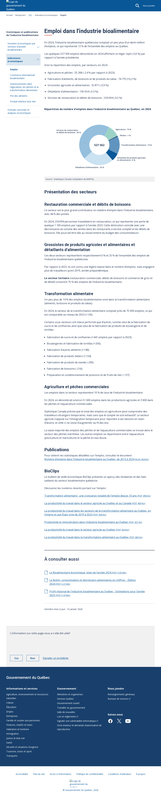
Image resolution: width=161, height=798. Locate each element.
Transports (11, 755)
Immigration (12, 733)
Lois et (67, 716)
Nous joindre (149, 6)
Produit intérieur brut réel (23, 101)
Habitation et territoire (17, 729)
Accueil (9, 15)
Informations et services (21, 688)
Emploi (14, 69)
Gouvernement (66, 688)
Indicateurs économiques (46, 15)
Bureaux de (119, 698)
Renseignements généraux (121, 694)
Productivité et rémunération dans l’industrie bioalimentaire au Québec (93, 522)
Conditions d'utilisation (119, 774)
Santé (9, 742)
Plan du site (39, 774)
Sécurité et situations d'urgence (22, 746)
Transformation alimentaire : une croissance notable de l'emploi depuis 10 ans (97, 495)
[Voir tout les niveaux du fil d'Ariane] (30, 15)
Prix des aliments (18, 95)
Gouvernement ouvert (68, 703)
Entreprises (20, 15)
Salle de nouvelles (66, 712)
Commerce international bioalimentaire (22, 77)
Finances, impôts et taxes (19, 724)
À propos (140, 774)
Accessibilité (22, 774)
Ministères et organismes (70, 694)
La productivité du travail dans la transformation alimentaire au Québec (93, 537)
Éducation (11, 707)
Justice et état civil (15, 738)
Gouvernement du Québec (28, 677)
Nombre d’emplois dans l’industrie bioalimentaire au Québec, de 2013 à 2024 (96, 459)
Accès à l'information (60, 774)
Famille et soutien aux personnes (23, 720)
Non (34, 658)
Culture (10, 702)
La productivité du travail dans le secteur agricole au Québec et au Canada (94, 503)
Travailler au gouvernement (71, 707)
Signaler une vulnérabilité (77, 720)
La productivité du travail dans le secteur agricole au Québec (86, 529)
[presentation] (34, 644)
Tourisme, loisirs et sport (19, 751)
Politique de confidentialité (89, 774)
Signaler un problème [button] (55, 658)
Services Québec (65, 698)
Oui (18, 658)
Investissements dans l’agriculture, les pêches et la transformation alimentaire (24, 87)
